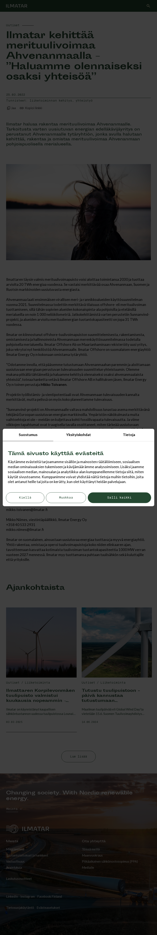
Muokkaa (66, 497)
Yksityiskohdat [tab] (78, 434)
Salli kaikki (119, 497)
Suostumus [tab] (28, 434)
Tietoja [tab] (129, 434)
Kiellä (25, 497)
